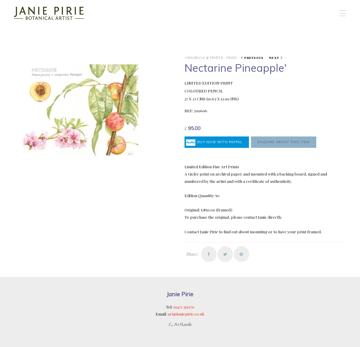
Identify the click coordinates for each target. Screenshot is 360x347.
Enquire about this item (283, 142)
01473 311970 (183, 306)
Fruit (231, 57)
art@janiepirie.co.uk (186, 313)
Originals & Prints (204, 57)
